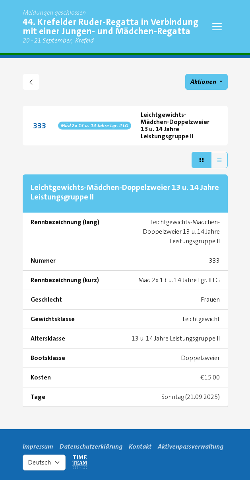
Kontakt (140, 446)
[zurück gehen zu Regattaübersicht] (31, 82)
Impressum (38, 446)
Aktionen (203, 81)
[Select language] (44, 462)
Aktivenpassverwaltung (190, 446)
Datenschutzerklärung (91, 446)
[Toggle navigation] (217, 26)
